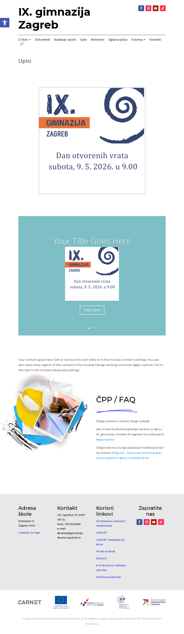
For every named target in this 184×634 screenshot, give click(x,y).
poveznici (107, 439)
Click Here (92, 310)
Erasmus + (138, 40)
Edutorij (101, 558)
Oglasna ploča (117, 40)
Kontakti (155, 40)
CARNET (101, 532)
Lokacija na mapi (29, 532)
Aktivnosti (97, 40)
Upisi (83, 40)
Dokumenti (42, 40)
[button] (4, 22)
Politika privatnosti (108, 577)
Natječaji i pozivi (65, 40)
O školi (22, 40)
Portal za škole (105, 551)
